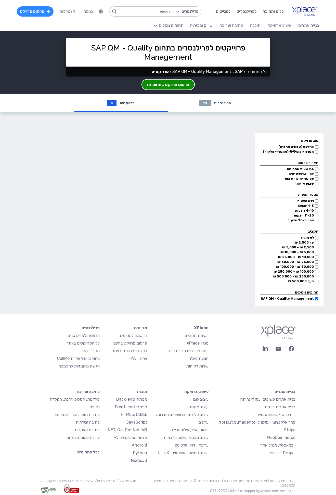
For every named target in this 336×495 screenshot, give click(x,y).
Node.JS (139, 460)
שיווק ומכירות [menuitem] (201, 25)
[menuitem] (101, 11)
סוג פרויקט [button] (309, 140)
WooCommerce (281, 437)
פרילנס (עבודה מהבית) (296, 147)
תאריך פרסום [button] (308, 163)
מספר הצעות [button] (308, 195)
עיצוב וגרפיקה (196, 391)
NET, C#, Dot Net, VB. (127, 429)
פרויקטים (121, 103)
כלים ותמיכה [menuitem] (273, 11)
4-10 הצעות (304, 210)
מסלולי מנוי (91, 350)
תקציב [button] (313, 231)
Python (140, 452)
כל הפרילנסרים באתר (129, 350)
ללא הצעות (305, 201)
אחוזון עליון (138, 358)
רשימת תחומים (196, 335)
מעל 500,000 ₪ (301, 281)
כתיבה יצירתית (88, 422)
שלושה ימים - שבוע (299, 179)
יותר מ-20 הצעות (300, 220)
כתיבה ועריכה (88, 391)
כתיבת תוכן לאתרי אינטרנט (77, 414)
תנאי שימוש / (126, 481)
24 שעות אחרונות (300, 169)
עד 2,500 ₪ (304, 242)
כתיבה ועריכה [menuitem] (231, 25)
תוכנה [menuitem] (255, 25)
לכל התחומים (88, 452)
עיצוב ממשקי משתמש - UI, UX (183, 452)
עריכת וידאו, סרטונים (192, 445)
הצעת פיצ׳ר (199, 358)
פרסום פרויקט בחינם (130, 343)
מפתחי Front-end (131, 406)
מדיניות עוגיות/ (105, 481)
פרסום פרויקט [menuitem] (35, 11)
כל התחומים (257, 71)
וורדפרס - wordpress (276, 414)
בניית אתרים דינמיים (279, 406)
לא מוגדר (307, 237)
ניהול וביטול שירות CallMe (78, 358)
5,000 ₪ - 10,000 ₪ (297, 252)
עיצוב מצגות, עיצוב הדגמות (186, 437)
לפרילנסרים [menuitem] (246, 11)
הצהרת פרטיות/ (82, 481)
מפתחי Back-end (131, 399)
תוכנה (142, 391)
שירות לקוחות (197, 366)
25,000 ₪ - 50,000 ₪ (295, 262)
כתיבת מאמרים (87, 429)
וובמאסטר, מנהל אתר (277, 445)
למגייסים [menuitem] (223, 11)
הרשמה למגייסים (133, 335)
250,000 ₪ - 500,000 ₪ (293, 276)
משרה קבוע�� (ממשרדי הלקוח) (288, 152)
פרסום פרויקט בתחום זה (168, 84)
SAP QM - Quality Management (287, 298)
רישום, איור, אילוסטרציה (189, 429)
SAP (239, 71)
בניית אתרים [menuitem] (308, 25)
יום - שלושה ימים (301, 174)
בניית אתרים (285, 391)
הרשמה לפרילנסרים (83, 335)
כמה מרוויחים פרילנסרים (189, 350)
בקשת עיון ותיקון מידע (56, 481)
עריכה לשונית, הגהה (83, 437)
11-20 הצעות (304, 215)
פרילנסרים (215, 103)
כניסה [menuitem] (88, 11)
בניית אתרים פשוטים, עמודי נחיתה (267, 399)
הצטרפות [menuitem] (67, 11)
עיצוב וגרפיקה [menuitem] (279, 25)
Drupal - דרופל (282, 452)
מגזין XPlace (198, 343)
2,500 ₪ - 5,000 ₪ (298, 247)
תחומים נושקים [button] (306, 292)
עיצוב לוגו (201, 399)
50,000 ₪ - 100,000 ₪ (295, 267)
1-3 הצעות (306, 206)
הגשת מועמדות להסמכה (79, 366)
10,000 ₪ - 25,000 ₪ (296, 257)
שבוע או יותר (304, 183)
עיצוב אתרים (198, 406)
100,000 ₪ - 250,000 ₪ (294, 271)
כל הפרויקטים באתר (83, 343)
